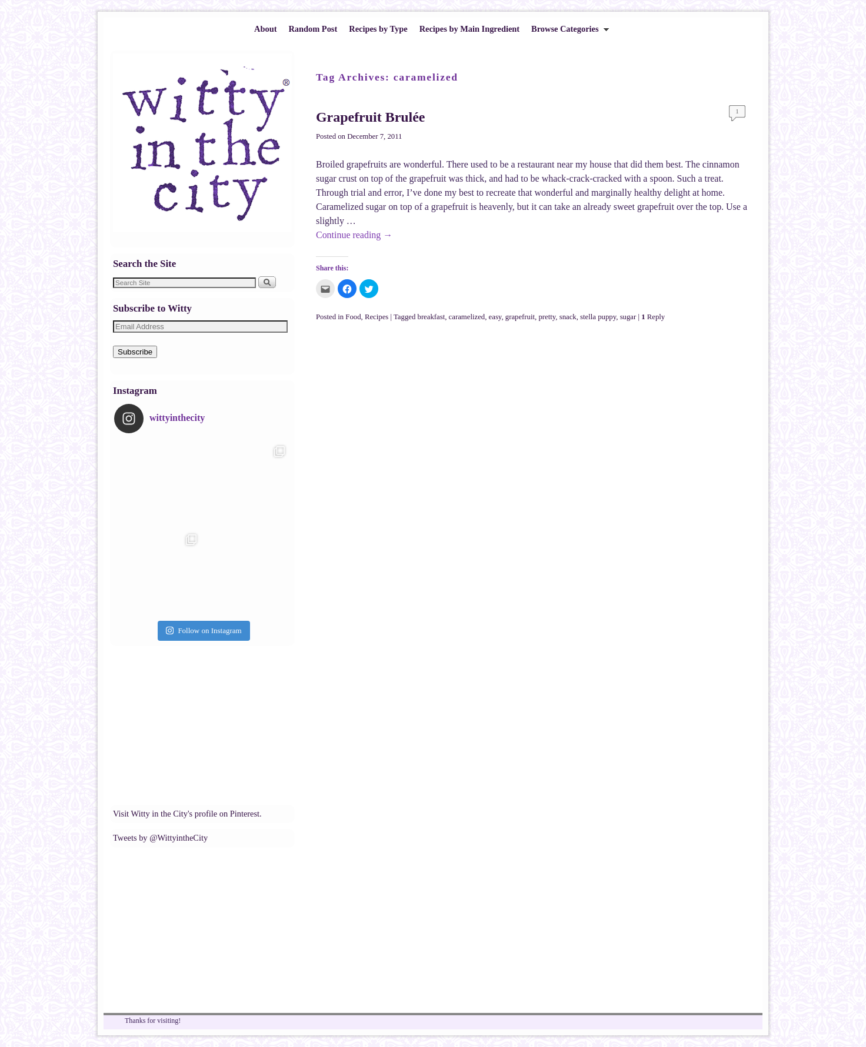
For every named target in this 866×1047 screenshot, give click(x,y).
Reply (653, 317)
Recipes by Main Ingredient (469, 29)
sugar (628, 317)
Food (353, 317)
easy (495, 317)
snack (568, 317)
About (265, 29)
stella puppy (598, 317)
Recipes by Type (378, 29)
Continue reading (354, 235)
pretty (546, 317)
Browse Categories (567, 32)
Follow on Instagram (203, 630)
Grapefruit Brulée (370, 117)
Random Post (312, 29)
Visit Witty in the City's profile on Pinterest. (187, 813)
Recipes (376, 317)
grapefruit (520, 317)
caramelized (467, 317)
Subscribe (135, 351)
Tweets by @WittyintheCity (160, 837)
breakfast (431, 317)
